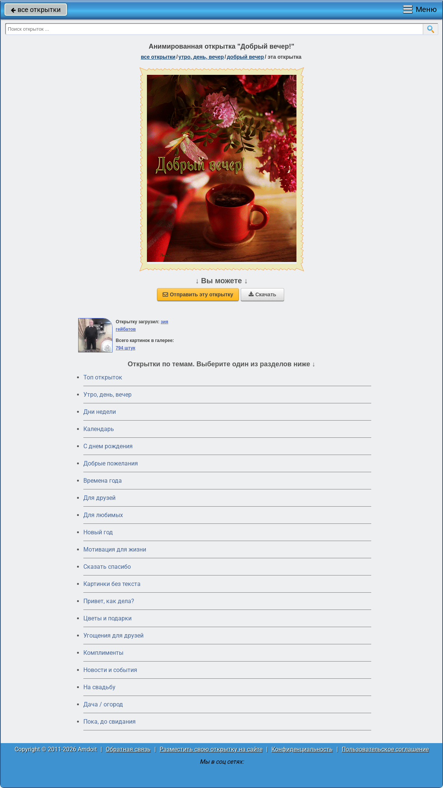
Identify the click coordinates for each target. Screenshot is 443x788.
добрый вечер (245, 57)
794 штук (125, 348)
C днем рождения (108, 446)
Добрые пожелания (110, 463)
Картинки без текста (112, 583)
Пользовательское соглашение (385, 749)
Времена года (102, 480)
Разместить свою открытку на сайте (211, 749)
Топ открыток (102, 377)
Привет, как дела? (108, 601)
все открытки (36, 9)
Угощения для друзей (113, 635)
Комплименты (103, 652)
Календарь (98, 429)
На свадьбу (99, 687)
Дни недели (99, 411)
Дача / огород (103, 704)
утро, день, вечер (201, 57)
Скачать (262, 294)
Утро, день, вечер (107, 394)
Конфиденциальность (302, 749)
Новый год (98, 532)
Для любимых (103, 515)
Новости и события (110, 670)
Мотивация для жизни (114, 549)
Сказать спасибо (107, 566)
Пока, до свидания (109, 721)
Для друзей (99, 497)
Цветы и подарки (107, 618)
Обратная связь (128, 749)
